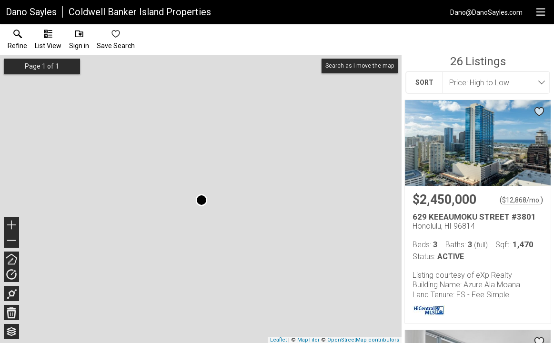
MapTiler (308, 340)
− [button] (11, 240)
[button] (48, 41)
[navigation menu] (540, 12)
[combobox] (493, 82)
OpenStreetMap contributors (363, 340)
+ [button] (12, 225)
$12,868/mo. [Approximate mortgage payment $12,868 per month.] (521, 200)
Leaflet (278, 340)
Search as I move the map (359, 65)
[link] (17, 41)
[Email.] (486, 12)
